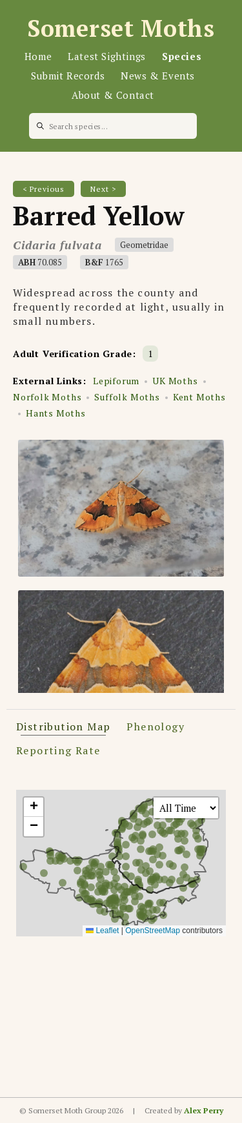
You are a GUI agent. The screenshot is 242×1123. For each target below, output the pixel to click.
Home (38, 56)
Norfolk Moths (47, 397)
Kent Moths (199, 397)
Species (181, 56)
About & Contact (113, 94)
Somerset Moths (121, 28)
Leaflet (102, 930)
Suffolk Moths (126, 397)
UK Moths (174, 381)
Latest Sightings (107, 56)
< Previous (44, 189)
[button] (33, 807)
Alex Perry (203, 1110)
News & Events (158, 75)
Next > (103, 189)
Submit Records (68, 75)
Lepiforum (116, 381)
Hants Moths (56, 413)
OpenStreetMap (152, 930)
